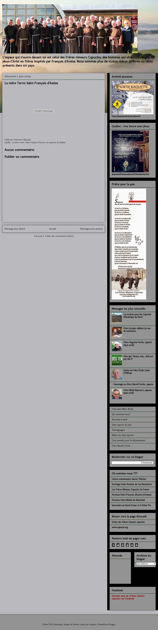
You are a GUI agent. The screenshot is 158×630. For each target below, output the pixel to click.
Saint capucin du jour (121, 424)
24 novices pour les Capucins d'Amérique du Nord (137, 315)
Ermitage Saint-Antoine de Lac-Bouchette (132, 484)
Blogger (112, 624)
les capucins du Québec (56, 142)
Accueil (52, 228)
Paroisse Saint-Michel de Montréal (128, 500)
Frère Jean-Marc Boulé (122, 409)
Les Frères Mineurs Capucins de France (130, 489)
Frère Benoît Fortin (121, 445)
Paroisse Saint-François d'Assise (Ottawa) (131, 494)
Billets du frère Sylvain (123, 435)
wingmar (92, 624)
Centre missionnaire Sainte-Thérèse (129, 479)
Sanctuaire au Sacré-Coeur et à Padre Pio (131, 505)
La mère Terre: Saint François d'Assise (28, 142)
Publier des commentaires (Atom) (59, 236)
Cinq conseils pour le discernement (128, 440)
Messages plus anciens (91, 228)
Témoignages (118, 430)
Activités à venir (119, 419)
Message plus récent (15, 228)
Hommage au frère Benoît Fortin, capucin (133, 384)
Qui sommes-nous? (121, 414)
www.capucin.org (120, 527)
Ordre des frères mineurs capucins (128, 522)
